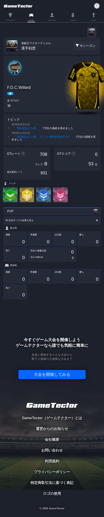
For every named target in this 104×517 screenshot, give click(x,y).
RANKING (73, 20)
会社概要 (52, 439)
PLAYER (31, 20)
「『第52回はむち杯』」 (26, 128)
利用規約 (52, 461)
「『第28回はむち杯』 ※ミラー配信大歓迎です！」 (43, 136)
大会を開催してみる (52, 374)
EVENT (93, 20)
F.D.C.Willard (19, 87)
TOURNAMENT (10, 20)
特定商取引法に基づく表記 (52, 483)
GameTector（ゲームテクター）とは (52, 418)
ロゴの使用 (52, 493)
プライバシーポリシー (52, 472)
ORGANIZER (52, 20)
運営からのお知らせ (52, 429)
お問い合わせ (52, 450)
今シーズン (87, 45)
